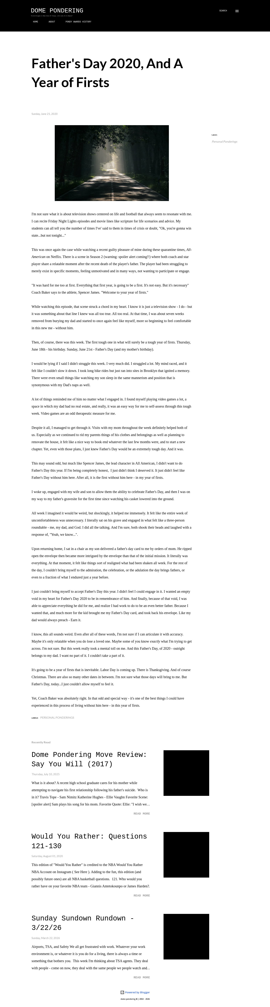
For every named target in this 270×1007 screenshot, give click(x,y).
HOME (33, 22)
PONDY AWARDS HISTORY (76, 22)
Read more (142, 813)
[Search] (223, 11)
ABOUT (50, 22)
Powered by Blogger (135, 992)
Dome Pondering (57, 10)
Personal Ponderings (224, 141)
